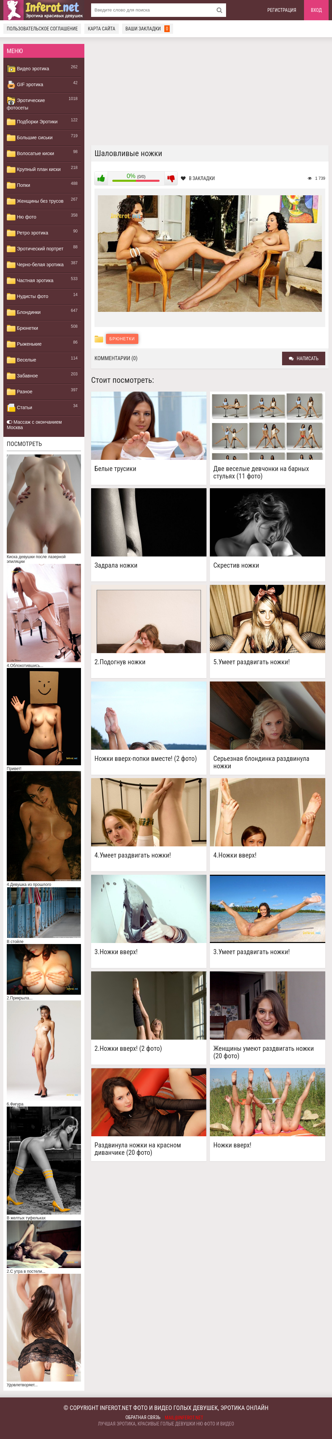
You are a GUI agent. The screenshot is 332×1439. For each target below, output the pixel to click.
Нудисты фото (27, 296)
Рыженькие (24, 344)
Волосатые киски (30, 153)
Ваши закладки (148, 28)
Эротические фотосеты (26, 103)
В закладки (198, 178)
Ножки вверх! (232, 1145)
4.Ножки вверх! (234, 855)
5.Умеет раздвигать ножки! (251, 662)
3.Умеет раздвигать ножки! (251, 952)
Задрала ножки (116, 565)
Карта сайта (101, 28)
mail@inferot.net (184, 1417)
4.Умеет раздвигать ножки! (132, 855)
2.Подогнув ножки (119, 662)
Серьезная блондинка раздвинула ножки (261, 762)
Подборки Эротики (32, 122)
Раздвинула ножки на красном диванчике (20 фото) (137, 1148)
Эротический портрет (35, 249)
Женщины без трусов (35, 201)
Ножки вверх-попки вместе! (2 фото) (145, 759)
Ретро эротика (27, 233)
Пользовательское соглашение (42, 28)
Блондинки (23, 312)
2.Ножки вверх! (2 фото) (128, 1048)
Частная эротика (30, 280)
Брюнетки (22, 328)
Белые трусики (115, 469)
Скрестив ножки (236, 565)
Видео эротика (28, 69)
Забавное (22, 376)
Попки (18, 185)
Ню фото (21, 217)
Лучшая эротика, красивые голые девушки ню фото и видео (166, 1423)
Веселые (21, 360)
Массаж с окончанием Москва (34, 424)
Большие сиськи (30, 137)
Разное (19, 392)
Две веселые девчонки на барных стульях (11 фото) (261, 472)
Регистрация (282, 10)
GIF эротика (25, 84)
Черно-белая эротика (35, 264)
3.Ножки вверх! (116, 952)
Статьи (19, 407)
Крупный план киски (34, 169)
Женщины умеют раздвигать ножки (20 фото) (263, 1052)
